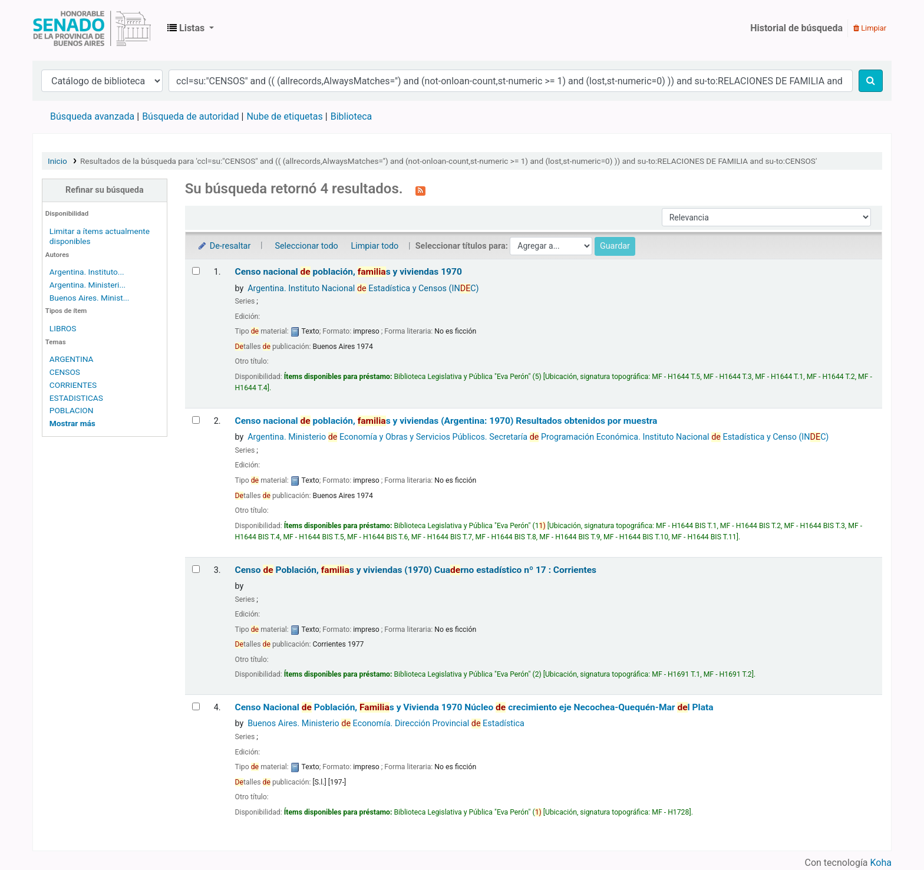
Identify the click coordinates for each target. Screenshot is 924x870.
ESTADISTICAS (76, 398)
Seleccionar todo (306, 246)
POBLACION (72, 410)
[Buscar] (871, 81)
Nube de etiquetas (284, 116)
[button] (191, 28)
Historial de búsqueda (796, 28)
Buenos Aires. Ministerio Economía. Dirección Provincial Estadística (386, 724)
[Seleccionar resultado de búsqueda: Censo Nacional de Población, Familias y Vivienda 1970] (196, 706)
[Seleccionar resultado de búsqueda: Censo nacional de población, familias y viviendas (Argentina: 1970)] (196, 420)
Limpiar (869, 28)
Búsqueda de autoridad (190, 116)
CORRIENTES (73, 385)
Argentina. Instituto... (87, 271)
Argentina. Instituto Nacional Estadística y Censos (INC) (363, 289)
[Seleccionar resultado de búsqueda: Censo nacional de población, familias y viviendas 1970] (196, 271)
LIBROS (63, 328)
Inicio (57, 161)
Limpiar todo (374, 246)
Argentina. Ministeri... (88, 284)
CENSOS (65, 372)
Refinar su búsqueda (104, 190)
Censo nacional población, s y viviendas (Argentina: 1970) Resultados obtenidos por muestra (446, 421)
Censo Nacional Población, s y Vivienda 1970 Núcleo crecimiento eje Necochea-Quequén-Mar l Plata (474, 707)
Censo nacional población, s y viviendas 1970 (348, 271)
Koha (881, 862)
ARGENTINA (72, 359)
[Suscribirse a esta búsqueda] (420, 190)
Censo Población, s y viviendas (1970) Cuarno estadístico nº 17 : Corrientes (416, 570)
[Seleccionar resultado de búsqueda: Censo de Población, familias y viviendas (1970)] (196, 569)
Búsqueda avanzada (92, 116)
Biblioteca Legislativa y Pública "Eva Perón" (92, 28)
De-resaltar (224, 246)
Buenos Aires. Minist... (90, 297)
